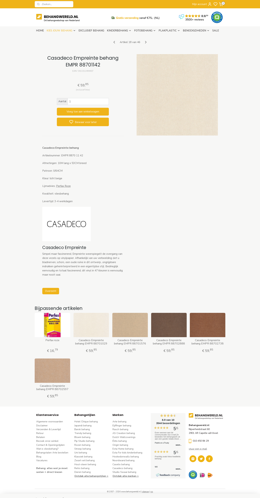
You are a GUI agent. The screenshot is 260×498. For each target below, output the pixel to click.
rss (151, 491)
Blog (38, 456)
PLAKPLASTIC (169, 30)
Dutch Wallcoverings (124, 437)
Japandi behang (83, 425)
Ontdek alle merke (123, 476)
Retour (40, 433)
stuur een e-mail (198, 448)
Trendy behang (82, 433)
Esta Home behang (122, 448)
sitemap (145, 491)
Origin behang (120, 445)
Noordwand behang (123, 460)
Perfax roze (52, 340)
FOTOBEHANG (145, 30)
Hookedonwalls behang (125, 456)
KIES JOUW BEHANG (61, 30)
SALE (215, 30)
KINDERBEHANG (119, 30)
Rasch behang (120, 429)
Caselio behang (121, 464)
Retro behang (81, 468)
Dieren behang (82, 472)
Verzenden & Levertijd (48, 429)
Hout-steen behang (85, 464)
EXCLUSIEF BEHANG (91, 30)
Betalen (40, 437)
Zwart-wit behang (84, 460)
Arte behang (119, 421)
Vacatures (41, 460)
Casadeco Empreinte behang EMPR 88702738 (208, 342)
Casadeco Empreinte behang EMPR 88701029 (91, 342)
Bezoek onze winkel (47, 441)
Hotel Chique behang (86, 421)
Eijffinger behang (121, 425)
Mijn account (202, 4)
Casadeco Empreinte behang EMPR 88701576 (130, 342)
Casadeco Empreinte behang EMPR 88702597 (52, 387)
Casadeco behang (122, 468)
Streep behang (82, 448)
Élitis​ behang (119, 441)
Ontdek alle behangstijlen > (91, 476)
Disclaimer (42, 425)
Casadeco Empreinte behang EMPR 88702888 (169, 342)
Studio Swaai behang (124, 472)
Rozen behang (82, 445)
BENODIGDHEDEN (196, 30)
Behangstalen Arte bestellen (52, 452)
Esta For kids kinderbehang (127, 452)
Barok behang (82, 429)
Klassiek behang (83, 456)
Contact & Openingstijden (50, 445)
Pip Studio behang (84, 441)
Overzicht (50, 291)
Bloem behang (82, 437)
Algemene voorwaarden (49, 421)
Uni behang (80, 452)
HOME (40, 30)
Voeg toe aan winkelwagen (83, 111)
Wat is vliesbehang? (47, 448)
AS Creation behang (123, 433)
